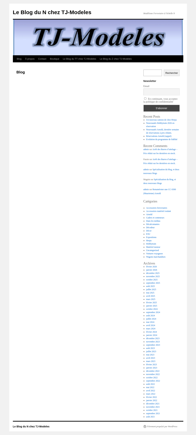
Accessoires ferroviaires (156, 208)
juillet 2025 (151, 289)
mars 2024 (150, 328)
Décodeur (150, 227)
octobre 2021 (152, 410)
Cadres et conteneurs (155, 217)
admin (146, 149)
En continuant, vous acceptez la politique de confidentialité (160, 100)
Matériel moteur (153, 247)
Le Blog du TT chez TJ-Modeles (79, 58)
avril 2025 (150, 296)
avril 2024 (150, 325)
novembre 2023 (153, 341)
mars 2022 (150, 394)
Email (146, 86)
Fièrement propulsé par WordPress (162, 426)
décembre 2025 (153, 273)
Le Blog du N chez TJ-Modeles (52, 12)
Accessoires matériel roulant (158, 211)
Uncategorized (152, 250)
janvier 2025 (151, 305)
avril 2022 (150, 390)
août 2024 (150, 315)
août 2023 (150, 348)
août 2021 (150, 416)
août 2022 (150, 384)
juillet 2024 (151, 319)
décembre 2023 (153, 338)
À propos (30, 58)
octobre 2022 (152, 377)
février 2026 (151, 266)
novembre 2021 (153, 407)
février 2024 (151, 332)
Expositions (151, 237)
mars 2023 (150, 361)
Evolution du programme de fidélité (161, 139)
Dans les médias (153, 221)
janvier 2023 (151, 367)
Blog (19, 58)
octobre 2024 (152, 309)
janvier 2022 (151, 400)
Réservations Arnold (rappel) (158, 136)
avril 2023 (150, 358)
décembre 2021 (153, 403)
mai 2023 (150, 354)
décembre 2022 (153, 371)
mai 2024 (150, 322)
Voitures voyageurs (154, 253)
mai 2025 (150, 292)
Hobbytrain (151, 244)
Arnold (149, 214)
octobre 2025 (152, 279)
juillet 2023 (151, 351)
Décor (148, 230)
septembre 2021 (153, 413)
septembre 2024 (153, 312)
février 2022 (151, 397)
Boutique (54, 58)
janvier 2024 (151, 335)
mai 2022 (150, 387)
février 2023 (151, 364)
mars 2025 (150, 299)
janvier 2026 (151, 270)
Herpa (148, 240)
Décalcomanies (152, 224)
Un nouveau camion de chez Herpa (161, 120)
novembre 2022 (153, 374)
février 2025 (151, 302)
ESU (148, 234)
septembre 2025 (153, 283)
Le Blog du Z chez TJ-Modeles (116, 58)
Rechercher (171, 73)
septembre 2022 (153, 381)
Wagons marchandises (156, 257)
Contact (42, 58)
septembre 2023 (153, 345)
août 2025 (150, 286)
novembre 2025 (153, 276)
